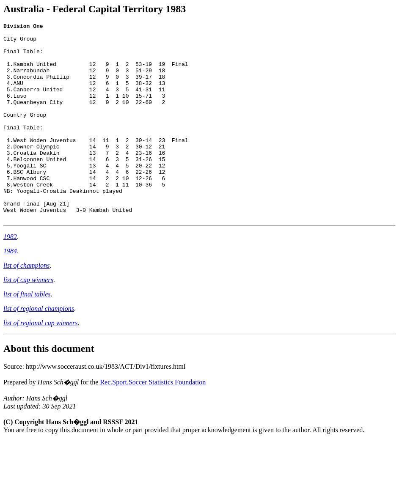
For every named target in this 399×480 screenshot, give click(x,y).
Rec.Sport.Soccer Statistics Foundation (153, 421)
